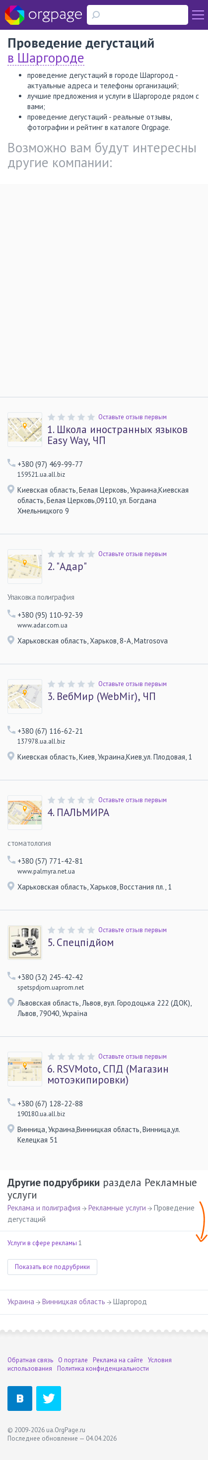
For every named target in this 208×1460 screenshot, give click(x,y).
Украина (20, 1301)
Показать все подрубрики (52, 1267)
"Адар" (67, 566)
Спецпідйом (80, 942)
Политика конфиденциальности (103, 1368)
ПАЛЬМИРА (78, 812)
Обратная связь (30, 1360)
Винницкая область (73, 1301)
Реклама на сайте (118, 1360)
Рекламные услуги (117, 1207)
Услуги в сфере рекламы (42, 1243)
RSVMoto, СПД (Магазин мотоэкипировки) (108, 1074)
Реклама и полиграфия (43, 1207)
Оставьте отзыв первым (132, 417)
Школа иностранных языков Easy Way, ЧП (117, 435)
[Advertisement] (104, 288)
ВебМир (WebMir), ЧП (101, 696)
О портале (73, 1360)
